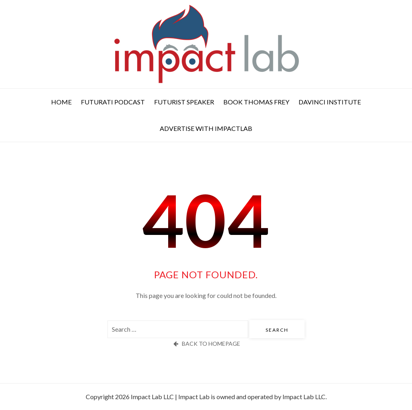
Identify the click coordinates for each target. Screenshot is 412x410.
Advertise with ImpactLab (206, 128)
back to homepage (206, 343)
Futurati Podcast (113, 102)
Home (61, 102)
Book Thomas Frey (256, 102)
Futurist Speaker (184, 102)
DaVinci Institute (330, 102)
